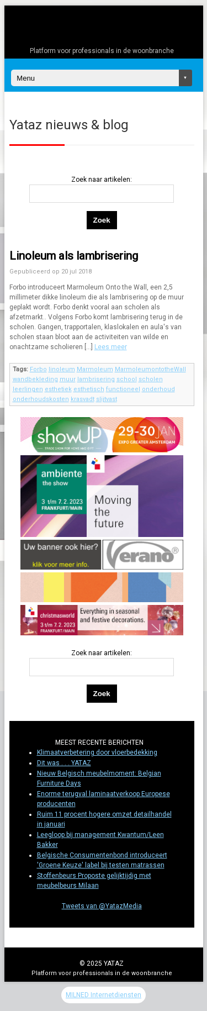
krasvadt (82, 399)
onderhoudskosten (41, 399)
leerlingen (28, 389)
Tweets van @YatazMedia (102, 906)
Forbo (38, 369)
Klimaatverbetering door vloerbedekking (97, 752)
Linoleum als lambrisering (73, 255)
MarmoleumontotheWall (150, 369)
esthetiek (58, 389)
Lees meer (110, 347)
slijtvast (106, 399)
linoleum (62, 369)
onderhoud (158, 389)
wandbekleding (35, 379)
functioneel (123, 389)
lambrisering (96, 379)
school (126, 379)
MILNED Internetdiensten (103, 995)
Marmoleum (95, 369)
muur (68, 379)
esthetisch (88, 389)
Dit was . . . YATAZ (64, 763)
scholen (151, 379)
